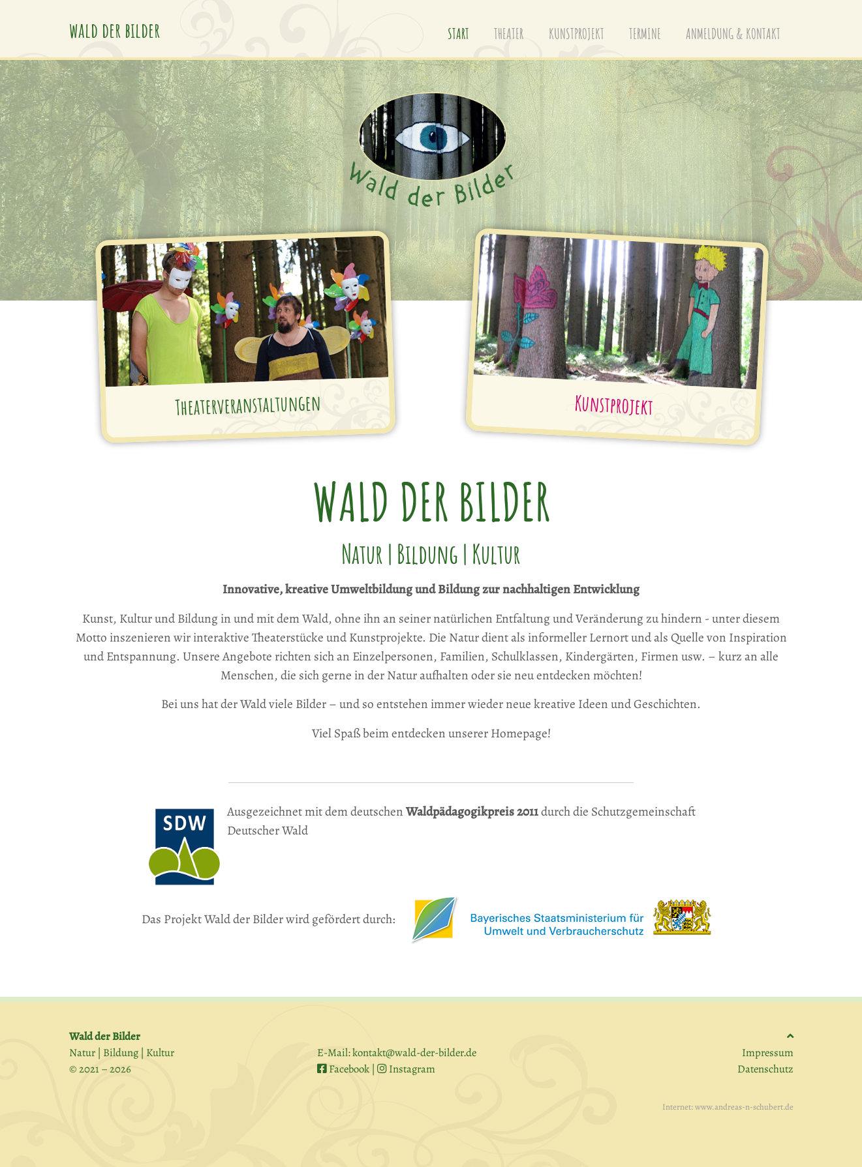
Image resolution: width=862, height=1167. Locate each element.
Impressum (767, 1052)
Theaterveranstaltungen (247, 405)
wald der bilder (114, 29)
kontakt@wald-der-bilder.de (414, 1052)
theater (508, 31)
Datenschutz (765, 1068)
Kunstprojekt (613, 404)
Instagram (406, 1068)
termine (645, 31)
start (465, 29)
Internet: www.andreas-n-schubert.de (727, 1106)
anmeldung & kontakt (733, 31)
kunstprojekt (576, 31)
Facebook (343, 1068)
